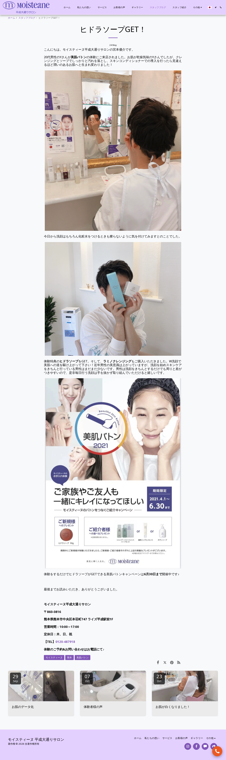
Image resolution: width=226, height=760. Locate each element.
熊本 (69, 657)
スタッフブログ (26, 17)
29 (15, 678)
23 (159, 678)
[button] (215, 7)
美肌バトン (82, 657)
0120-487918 (65, 642)
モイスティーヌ (54, 657)
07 (87, 678)
